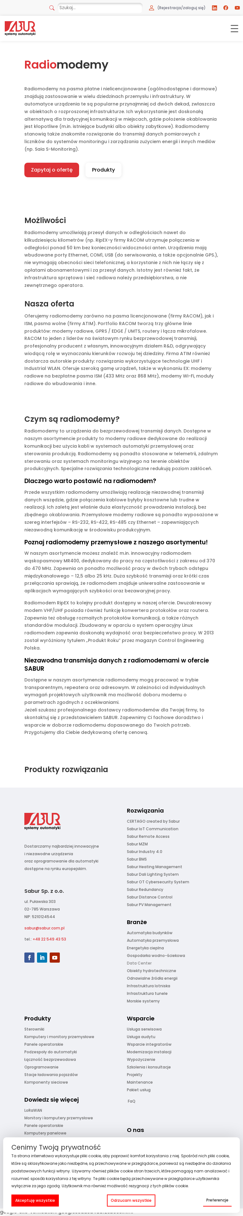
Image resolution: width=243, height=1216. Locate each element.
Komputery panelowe (45, 1133)
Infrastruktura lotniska (148, 986)
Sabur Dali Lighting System (153, 874)
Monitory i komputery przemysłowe (58, 1118)
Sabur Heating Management (154, 866)
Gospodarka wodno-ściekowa (156, 955)
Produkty (103, 169)
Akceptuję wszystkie (35, 1200)
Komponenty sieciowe (46, 1082)
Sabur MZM (137, 844)
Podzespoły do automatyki (50, 1052)
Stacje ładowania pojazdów (51, 1074)
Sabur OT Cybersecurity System (158, 882)
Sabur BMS (137, 859)
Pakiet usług (139, 1089)
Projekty (134, 1074)
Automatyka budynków (149, 932)
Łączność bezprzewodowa (50, 1059)
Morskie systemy (143, 1001)
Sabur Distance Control (149, 897)
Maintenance (140, 1082)
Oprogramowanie (41, 1067)
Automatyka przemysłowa (153, 940)
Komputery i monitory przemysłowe (59, 1036)
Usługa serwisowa (144, 1029)
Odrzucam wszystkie (131, 1200)
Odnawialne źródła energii (152, 978)
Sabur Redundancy (145, 889)
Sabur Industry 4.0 (144, 851)
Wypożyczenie (141, 1059)
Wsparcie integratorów (149, 1044)
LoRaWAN (33, 1110)
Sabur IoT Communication (152, 829)
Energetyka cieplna (145, 948)
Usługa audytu (141, 1036)
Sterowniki (34, 1029)
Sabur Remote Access (148, 836)
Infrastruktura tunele (147, 993)
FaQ (131, 1101)
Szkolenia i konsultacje (149, 1067)
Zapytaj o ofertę (51, 169)
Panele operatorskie (43, 1044)
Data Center (139, 963)
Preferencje (217, 1200)
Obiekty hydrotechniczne (151, 970)
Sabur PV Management (149, 904)
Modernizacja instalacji (149, 1052)
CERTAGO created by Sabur (153, 821)
